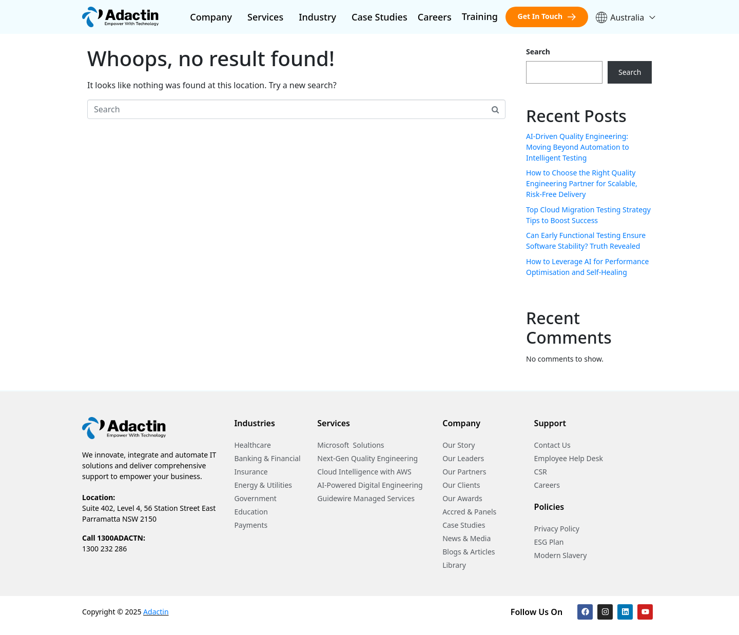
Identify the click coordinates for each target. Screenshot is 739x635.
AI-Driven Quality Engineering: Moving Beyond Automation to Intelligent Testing (577, 147)
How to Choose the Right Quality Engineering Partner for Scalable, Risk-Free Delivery (581, 183)
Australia (626, 17)
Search (538, 51)
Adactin (155, 612)
